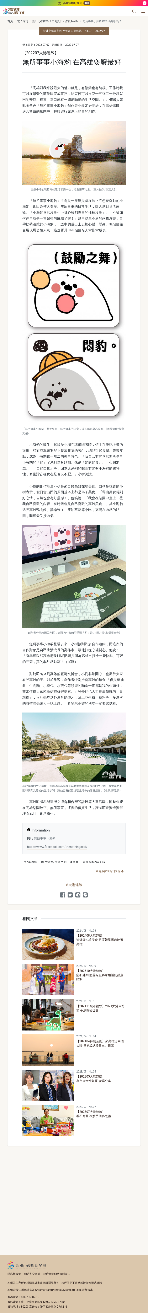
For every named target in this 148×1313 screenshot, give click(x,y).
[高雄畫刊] (14, 11)
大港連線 (75, 885)
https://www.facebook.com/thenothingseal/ (57, 847)
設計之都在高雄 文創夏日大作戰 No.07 (55, 21)
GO (87, 3)
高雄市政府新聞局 (27, 1265)
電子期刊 (22, 21)
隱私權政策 (14, 1273)
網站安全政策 (32, 1273)
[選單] (143, 11)
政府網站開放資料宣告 (56, 1273)
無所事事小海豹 (45, 838)
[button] (134, 11)
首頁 (10, 21)
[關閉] (144, 3)
